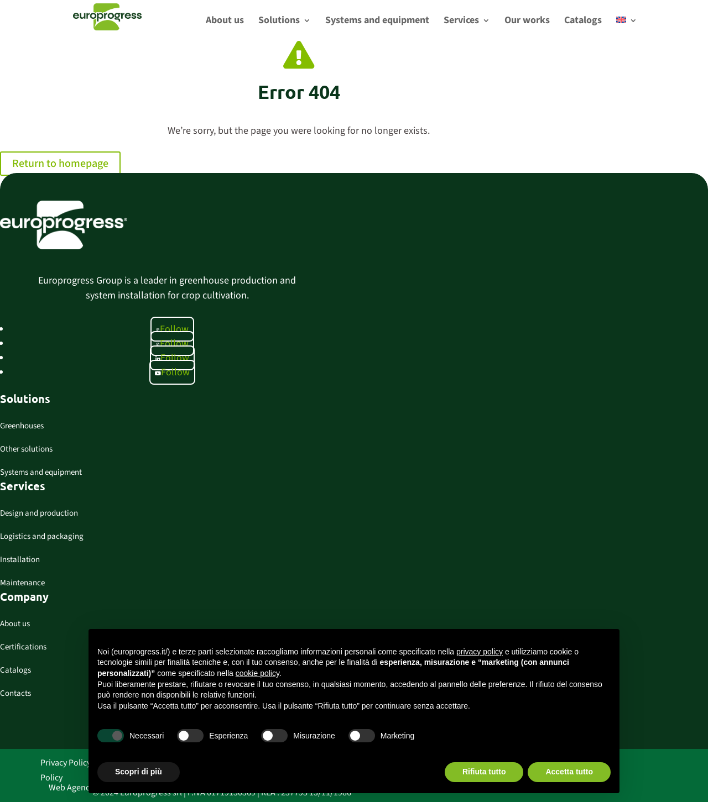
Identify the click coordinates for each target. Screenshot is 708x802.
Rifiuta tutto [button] (484, 771)
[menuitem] (626, 29)
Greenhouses (22, 426)
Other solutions (26, 449)
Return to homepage (60, 163)
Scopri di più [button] (138, 771)
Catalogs (15, 670)
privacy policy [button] (479, 651)
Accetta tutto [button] (569, 771)
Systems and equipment (41, 472)
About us (15, 624)
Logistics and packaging (42, 536)
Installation (20, 559)
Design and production (39, 513)
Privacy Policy (65, 763)
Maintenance (22, 583)
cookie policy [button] (257, 673)
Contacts (15, 693)
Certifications (23, 647)
